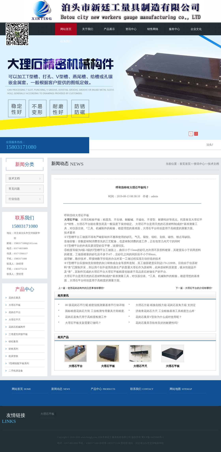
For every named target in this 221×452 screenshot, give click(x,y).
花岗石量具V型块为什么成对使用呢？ (159, 316)
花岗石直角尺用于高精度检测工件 (86, 316)
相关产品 (63, 337)
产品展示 (109, 29)
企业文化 (196, 29)
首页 (182, 163)
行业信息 (14, 198)
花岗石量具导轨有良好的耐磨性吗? (157, 322)
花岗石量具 (15, 297)
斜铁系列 (13, 348)
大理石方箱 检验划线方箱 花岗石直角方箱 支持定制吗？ (168, 305)
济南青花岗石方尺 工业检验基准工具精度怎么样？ (166, 311)
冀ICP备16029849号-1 (152, 437)
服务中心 (174, 29)
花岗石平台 (15, 312)
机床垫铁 (13, 356)
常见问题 (14, 188)
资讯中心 (131, 29)
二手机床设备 (16, 370)
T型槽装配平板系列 (19, 363)
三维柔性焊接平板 (18, 334)
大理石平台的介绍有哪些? (198, 288)
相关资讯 (63, 295)
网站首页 (65, 29)
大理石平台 (75, 366)
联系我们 (65, 41)
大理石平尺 (15, 319)
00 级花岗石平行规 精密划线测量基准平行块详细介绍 (97, 305)
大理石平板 (15, 305)
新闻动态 (60, 388)
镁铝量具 (13, 341)
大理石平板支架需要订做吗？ (83, 322)
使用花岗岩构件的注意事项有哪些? (86, 288)
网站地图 (181, 388)
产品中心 (103, 388)
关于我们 (87, 29)
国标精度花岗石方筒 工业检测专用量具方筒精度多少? (97, 311)
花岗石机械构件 (17, 327)
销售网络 (152, 29)
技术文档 (14, 178)
